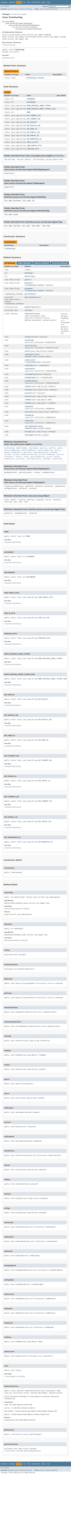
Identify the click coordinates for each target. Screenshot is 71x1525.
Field (16, 9)
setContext (8, 456)
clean (27, 269)
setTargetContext (33, 459)
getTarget (28, 452)
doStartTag (29, 276)
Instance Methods (41, 263)
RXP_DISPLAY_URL (34, 125)
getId (59, 448)
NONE (28, 112)
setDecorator (30, 360)
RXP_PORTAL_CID (33, 132)
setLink (28, 396)
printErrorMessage (47, 454)
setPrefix (29, 412)
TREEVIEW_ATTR (33, 149)
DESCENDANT (31, 102)
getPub (7, 452)
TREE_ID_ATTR (32, 142)
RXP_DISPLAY (32, 122)
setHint (28, 386)
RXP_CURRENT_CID (34, 115)
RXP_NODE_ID (32, 129)
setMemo (28, 400)
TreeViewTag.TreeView (35, 78)
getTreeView (30, 294)
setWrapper (29, 435)
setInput (28, 390)
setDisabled (30, 369)
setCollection (31, 346)
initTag (28, 310)
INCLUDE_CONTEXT (24, 159)
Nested (10, 9)
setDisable (29, 365)
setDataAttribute (32, 354)
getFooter (29, 283)
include (7, 454)
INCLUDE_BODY (9, 159)
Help (48, 2)
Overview (4, 2)
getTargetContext (41, 452)
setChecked (29, 340)
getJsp (57, 450)
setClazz (60, 454)
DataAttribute (31, 356)
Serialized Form (8, 58)
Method (29, 9)
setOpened (29, 406)
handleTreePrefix (32, 307)
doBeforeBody (21, 448)
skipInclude (57, 459)
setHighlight (30, 377)
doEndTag (28, 273)
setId (26, 456)
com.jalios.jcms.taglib (18, 14)
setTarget (20, 459)
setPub (56, 456)
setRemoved (29, 415)
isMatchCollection (32, 314)
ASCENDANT (31, 99)
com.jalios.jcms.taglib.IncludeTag (24, 27)
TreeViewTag (9, 248)
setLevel (28, 393)
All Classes (5, 6)
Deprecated (35, 2)
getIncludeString (45, 450)
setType (28, 432)
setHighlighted (31, 381)
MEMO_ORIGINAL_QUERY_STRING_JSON (41, 109)
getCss (27, 280)
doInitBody (33, 448)
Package (12, 2)
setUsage (46, 459)
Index (43, 2)
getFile (52, 448)
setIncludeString (37, 456)
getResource (17, 452)
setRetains (29, 421)
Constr (22, 9)
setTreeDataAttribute (34, 426)
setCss (27, 351)
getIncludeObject (29, 450)
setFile (18, 456)
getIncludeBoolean (12, 450)
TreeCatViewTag (8, 45)
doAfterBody (9, 448)
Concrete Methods (60, 263)
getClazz (43, 448)
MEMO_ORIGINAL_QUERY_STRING (39, 105)
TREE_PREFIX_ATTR (34, 145)
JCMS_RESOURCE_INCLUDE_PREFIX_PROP (48, 159)
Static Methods (24, 263)
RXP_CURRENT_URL (34, 119)
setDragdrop (30, 374)
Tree (28, 2)
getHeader (29, 288)
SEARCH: (45, 6)
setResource (9, 459)
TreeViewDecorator (33, 362)
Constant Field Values (12, 542)
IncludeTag (14, 52)
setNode (28, 403)
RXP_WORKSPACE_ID (34, 139)
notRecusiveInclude (29, 454)
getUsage (53, 452)
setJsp (49, 456)
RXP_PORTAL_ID (33, 135)
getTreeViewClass (32, 297)
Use (24, 2)
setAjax (28, 337)
